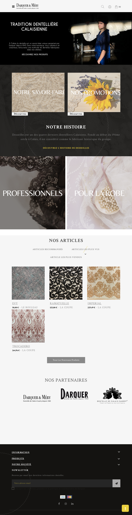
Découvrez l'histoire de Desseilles (66, 148)
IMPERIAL (94, 303)
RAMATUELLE (59, 303)
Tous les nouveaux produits (66, 360)
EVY (15, 303)
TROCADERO (21, 346)
